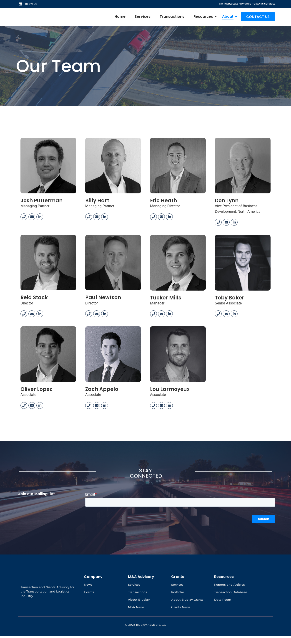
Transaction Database (230, 594)
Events (89, 594)
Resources (204, 17)
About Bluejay (139, 601)
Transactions (172, 17)
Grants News (181, 609)
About (229, 17)
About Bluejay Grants (187, 601)
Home (120, 17)
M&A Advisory (141, 578)
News (88, 586)
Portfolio (177, 594)
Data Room (222, 601)
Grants (177, 578)
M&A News (136, 609)
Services (143, 17)
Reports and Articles (229, 586)
